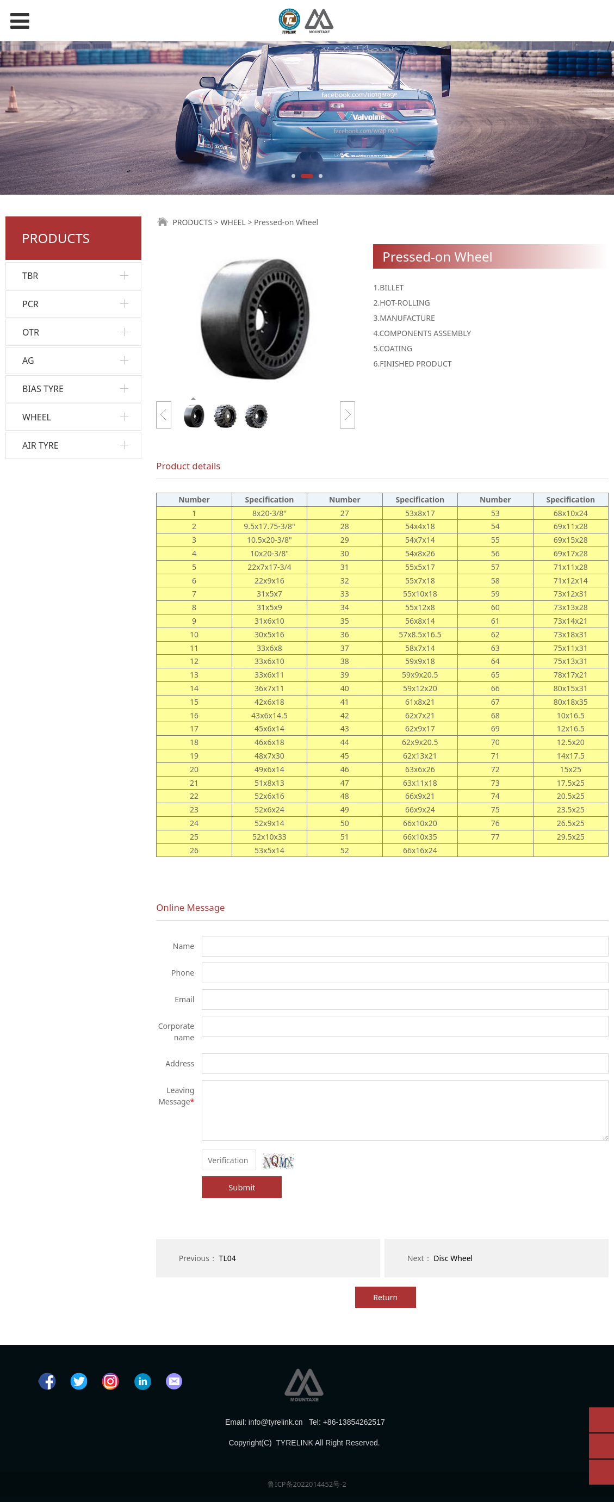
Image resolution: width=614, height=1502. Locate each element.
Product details (188, 466)
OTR (30, 332)
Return (385, 1297)
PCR (30, 304)
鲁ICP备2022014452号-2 (307, 1484)
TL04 (227, 1258)
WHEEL (36, 417)
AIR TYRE (40, 445)
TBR (30, 276)
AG (28, 361)
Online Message (190, 907)
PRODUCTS (192, 222)
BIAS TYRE (43, 389)
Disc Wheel (453, 1258)
